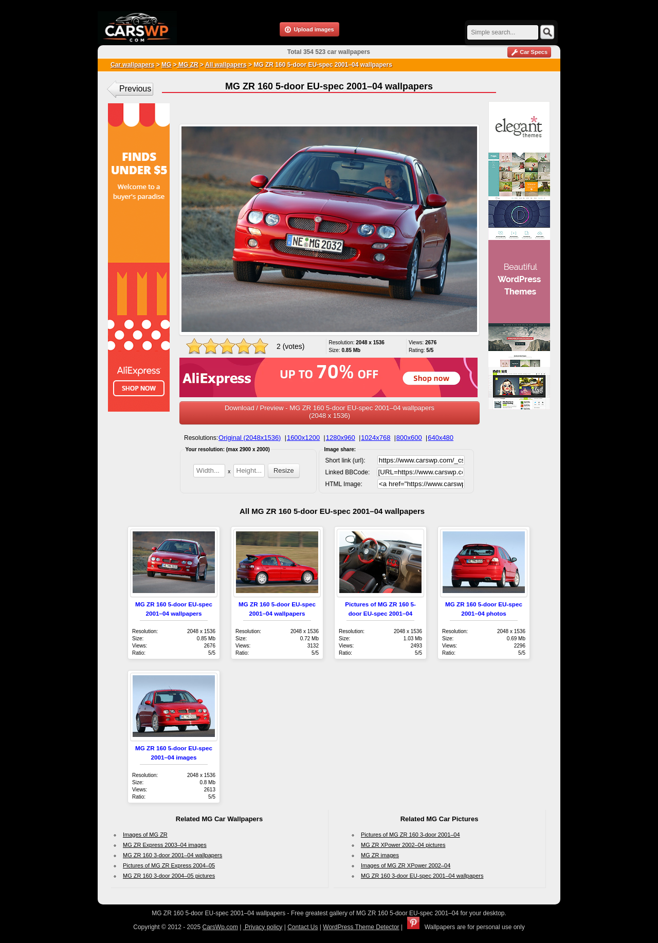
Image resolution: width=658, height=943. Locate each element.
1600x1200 (303, 437)
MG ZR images (380, 855)
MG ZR (187, 64)
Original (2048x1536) (249, 437)
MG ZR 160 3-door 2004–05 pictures (169, 876)
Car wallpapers (132, 64)
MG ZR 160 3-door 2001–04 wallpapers (172, 855)
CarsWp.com (220, 927)
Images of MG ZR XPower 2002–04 (405, 865)
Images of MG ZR (145, 834)
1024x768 (375, 437)
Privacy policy (263, 927)
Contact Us (302, 927)
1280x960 (340, 437)
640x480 (440, 437)
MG (166, 64)
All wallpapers (226, 64)
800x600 (409, 437)
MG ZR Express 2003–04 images (165, 845)
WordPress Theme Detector (361, 927)
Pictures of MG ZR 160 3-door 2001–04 (410, 834)
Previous (135, 88)
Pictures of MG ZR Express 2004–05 (169, 865)
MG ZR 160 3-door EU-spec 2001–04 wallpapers (422, 876)
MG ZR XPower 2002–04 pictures (403, 845)
